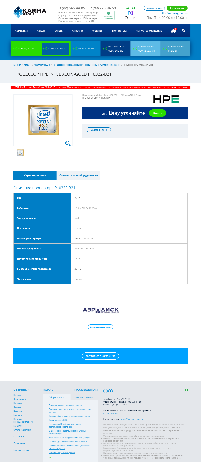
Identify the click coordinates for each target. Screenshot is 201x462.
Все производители (100, 326)
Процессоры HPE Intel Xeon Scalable (102, 64)
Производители (86, 389)
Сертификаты (19, 399)
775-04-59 (103, 8)
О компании (21, 389)
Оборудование (57, 397)
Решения (19, 443)
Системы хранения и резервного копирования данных (70, 410)
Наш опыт (18, 403)
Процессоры (59, 64)
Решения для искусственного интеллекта (68, 442)
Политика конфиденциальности (23, 420)
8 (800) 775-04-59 (133, 401)
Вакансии (17, 411)
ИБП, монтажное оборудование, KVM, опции (69, 438)
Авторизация (154, 8)
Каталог (27, 64)
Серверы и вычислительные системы (66, 405)
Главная (17, 64)
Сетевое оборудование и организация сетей (69, 416)
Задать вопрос (99, 129)
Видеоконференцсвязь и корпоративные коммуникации (67, 432)
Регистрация (177, 8)
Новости (17, 395)
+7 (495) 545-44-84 (118, 404)
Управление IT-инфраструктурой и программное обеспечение (65, 425)
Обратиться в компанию (100, 356)
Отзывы (17, 407)
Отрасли (18, 436)
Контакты (17, 415)
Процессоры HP (75, 64)
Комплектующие (42, 64)
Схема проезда (110, 413)
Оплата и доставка (22, 430)
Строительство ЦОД (58, 420)
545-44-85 (71, 8)
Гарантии (17, 426)
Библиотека (21, 450)
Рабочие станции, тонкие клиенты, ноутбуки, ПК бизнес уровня (69, 447)
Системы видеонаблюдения (62, 452)
